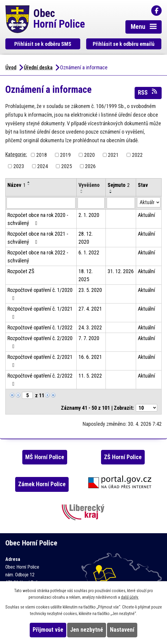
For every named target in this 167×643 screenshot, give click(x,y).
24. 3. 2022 (90, 327)
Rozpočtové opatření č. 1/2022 (40, 327)
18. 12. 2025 (85, 275)
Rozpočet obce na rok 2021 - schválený (37, 238)
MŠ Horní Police (44, 457)
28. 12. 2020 (85, 238)
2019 (65, 155)
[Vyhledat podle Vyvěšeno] (91, 203)
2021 (113, 155)
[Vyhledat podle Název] (41, 203)
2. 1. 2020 (88, 215)
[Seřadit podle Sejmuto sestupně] (111, 192)
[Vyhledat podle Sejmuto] (121, 203)
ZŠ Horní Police (123, 457)
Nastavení (122, 629)
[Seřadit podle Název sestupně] (29, 184)
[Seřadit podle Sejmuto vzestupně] (111, 190)
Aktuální (146, 215)
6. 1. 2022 (88, 252)
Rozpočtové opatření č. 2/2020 (40, 342)
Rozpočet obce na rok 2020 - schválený (37, 219)
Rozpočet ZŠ (20, 271)
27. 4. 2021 (90, 309)
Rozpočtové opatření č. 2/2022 (40, 380)
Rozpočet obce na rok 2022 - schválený (37, 256)
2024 (42, 166)
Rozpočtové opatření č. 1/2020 (40, 294)
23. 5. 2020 (90, 290)
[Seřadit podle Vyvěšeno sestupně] (81, 192)
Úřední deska (38, 67)
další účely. (130, 597)
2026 (90, 166)
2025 (66, 166)
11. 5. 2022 (90, 376)
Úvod (10, 67)
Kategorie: (16, 154)
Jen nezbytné (86, 629)
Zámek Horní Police (42, 484)
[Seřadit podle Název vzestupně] (29, 182)
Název (16, 185)
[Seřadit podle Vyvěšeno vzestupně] (81, 190)
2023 (18, 166)
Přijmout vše (48, 629)
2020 (89, 155)
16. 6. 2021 (90, 357)
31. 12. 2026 (121, 271)
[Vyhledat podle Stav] (148, 202)
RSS (148, 92)
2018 (41, 155)
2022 (137, 155)
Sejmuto (119, 185)
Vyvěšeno (89, 185)
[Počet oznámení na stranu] (146, 408)
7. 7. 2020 (88, 338)
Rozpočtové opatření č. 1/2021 (40, 313)
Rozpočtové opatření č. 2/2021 (40, 361)
